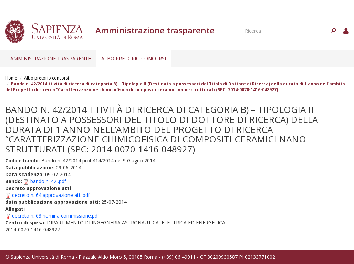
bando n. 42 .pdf (48, 181)
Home (11, 78)
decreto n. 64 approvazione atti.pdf (51, 195)
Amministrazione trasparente (50, 58)
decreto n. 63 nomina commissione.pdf (55, 215)
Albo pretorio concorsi (133, 58)
